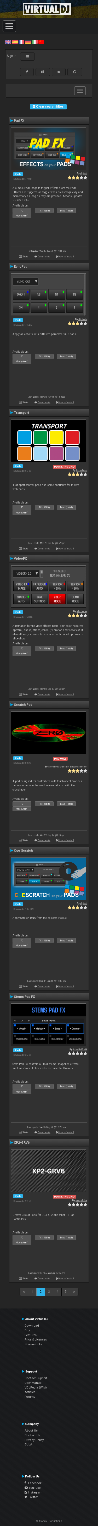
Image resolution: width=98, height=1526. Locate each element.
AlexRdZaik (80, 1049)
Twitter (31, 1497)
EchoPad (20, 266)
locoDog (81, 470)
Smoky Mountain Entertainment (67, 766)
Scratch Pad (23, 705)
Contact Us (32, 1435)
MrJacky (82, 611)
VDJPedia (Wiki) (36, 1387)
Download (32, 1325)
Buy (27, 1330)
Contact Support (36, 1378)
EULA (28, 1444)
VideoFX (20, 558)
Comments (44, 256)
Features (31, 1335)
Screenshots (33, 1344)
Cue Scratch (23, 850)
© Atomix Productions (49, 1521)
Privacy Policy (34, 1440)
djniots (82, 319)
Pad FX (19, 121)
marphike (81, 1200)
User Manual (33, 1383)
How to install (66, 256)
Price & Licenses (36, 1339)
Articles (30, 1392)
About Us (31, 1430)
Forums (30, 1396)
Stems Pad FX (24, 997)
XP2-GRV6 (22, 1142)
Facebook (33, 1483)
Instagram (34, 1492)
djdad (83, 173)
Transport (21, 413)
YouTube (33, 1488)
